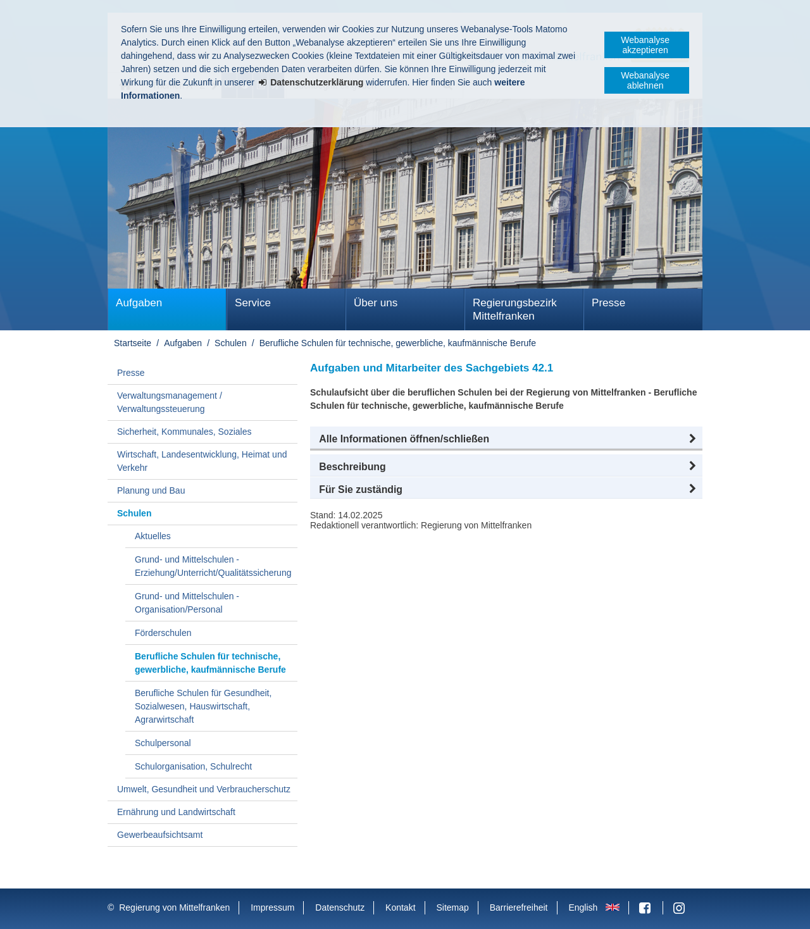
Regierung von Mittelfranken (174, 907)
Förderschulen (163, 633)
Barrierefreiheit (519, 907)
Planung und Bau (151, 490)
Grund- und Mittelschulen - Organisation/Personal (187, 602)
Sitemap (452, 907)
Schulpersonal (163, 743)
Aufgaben (139, 303)
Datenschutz (339, 907)
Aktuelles (153, 536)
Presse (608, 303)
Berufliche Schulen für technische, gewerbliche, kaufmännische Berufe (397, 343)
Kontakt (400, 907)
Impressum (272, 907)
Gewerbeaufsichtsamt (159, 835)
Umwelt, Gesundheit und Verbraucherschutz (203, 789)
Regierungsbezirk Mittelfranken (515, 309)
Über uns (375, 303)
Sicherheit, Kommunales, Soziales (184, 432)
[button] (506, 439)
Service (253, 303)
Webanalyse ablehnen (645, 80)
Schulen (231, 343)
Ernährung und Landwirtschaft (176, 812)
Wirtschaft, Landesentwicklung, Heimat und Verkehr (202, 461)
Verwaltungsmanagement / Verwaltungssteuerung (169, 402)
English (582, 907)
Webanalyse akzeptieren (645, 45)
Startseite (132, 343)
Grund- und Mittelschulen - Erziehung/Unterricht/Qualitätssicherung (213, 566)
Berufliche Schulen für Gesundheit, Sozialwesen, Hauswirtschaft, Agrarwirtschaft (203, 706)
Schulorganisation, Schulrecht (193, 766)
